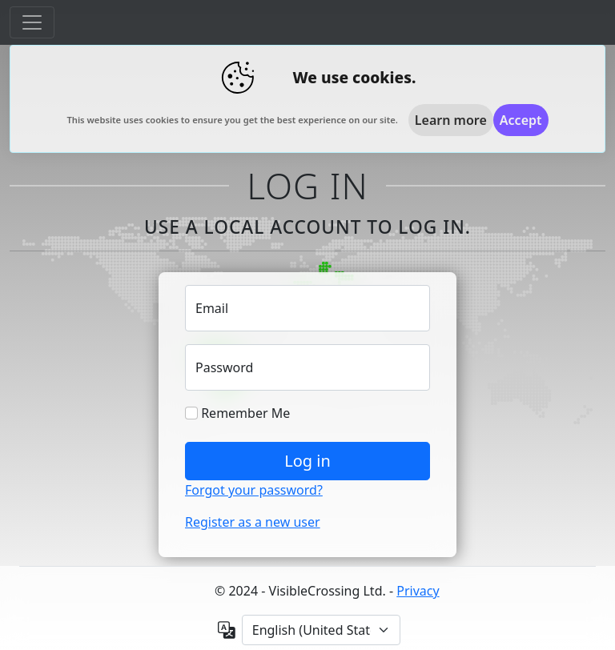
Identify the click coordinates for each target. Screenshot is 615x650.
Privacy (417, 591)
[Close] (521, 120)
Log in (307, 460)
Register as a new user (252, 522)
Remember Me (237, 413)
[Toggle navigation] (32, 22)
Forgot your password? (254, 490)
